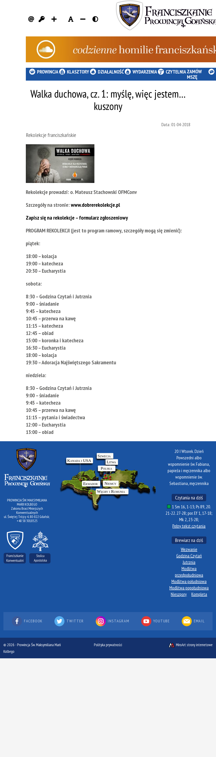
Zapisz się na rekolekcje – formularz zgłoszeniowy (77, 217)
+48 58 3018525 (27, 521)
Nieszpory (179, 594)
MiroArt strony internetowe (190, 644)
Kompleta (199, 594)
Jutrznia (189, 562)
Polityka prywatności (108, 644)
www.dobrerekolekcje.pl (95, 204)
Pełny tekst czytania (188, 526)
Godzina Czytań (189, 556)
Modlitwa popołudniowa (189, 588)
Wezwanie (189, 549)
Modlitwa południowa (189, 581)
